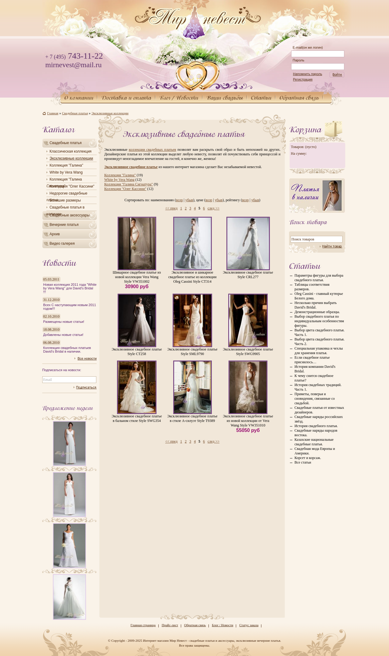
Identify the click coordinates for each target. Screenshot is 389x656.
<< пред (171, 208)
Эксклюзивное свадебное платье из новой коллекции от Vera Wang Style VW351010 (248, 420)
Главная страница (143, 625)
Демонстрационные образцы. (317, 312)
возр (179, 200)
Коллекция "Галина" (66, 165)
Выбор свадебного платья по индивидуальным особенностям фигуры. (319, 321)
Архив (55, 234)
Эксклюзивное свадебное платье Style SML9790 (192, 351)
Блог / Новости (222, 625)
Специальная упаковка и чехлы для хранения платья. (318, 350)
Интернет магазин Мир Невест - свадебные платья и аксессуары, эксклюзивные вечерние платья (211, 640)
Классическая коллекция (70, 151)
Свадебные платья (65, 143)
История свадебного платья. (316, 426)
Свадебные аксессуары (70, 215)
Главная (52, 113)
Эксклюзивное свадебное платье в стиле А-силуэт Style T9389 (192, 418)
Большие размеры (65, 200)
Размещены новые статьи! (63, 321)
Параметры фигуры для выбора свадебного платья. (318, 277)
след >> (213, 208)
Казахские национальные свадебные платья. (314, 441)
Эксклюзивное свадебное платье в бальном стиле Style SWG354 (137, 418)
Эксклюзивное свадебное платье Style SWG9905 (248, 351)
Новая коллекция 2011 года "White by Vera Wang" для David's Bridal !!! (70, 288)
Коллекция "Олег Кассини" (72, 186)
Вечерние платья (64, 225)
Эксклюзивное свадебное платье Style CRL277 (248, 274)
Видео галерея (62, 243)
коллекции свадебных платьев (152, 149)
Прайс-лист (170, 625)
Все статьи (302, 462)
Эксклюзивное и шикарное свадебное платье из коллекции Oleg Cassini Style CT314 (192, 277)
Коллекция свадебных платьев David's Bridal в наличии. (67, 349)
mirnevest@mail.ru (73, 65)
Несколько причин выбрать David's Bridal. (315, 305)
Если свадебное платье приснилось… (312, 359)
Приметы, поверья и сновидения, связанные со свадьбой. (314, 398)
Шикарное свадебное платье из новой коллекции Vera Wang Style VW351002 (137, 277)
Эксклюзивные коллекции (71, 158)
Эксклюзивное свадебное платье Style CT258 (137, 351)
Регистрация (302, 79)
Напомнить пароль (307, 74)
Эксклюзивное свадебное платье (131, 167)
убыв (189, 200)
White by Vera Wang (66, 172)
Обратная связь (195, 625)
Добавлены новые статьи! (63, 335)
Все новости (87, 358)
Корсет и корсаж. (307, 458)
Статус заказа (248, 625)
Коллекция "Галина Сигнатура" (128, 184)
